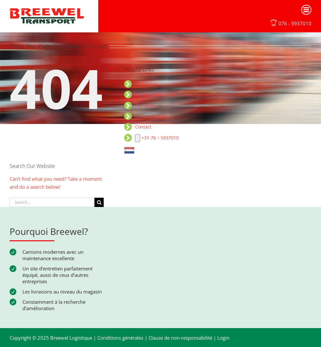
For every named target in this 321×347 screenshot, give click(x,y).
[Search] (99, 202)
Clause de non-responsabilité (180, 338)
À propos (144, 105)
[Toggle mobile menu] (306, 10)
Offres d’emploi (151, 116)
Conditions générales (120, 338)
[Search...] (52, 202)
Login (223, 338)
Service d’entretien (155, 94)
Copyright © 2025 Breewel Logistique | (53, 338)
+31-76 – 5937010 (157, 138)
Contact (143, 127)
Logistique (146, 84)
